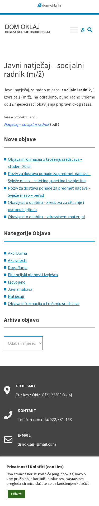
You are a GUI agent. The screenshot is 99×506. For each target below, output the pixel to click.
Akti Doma (17, 253)
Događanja (17, 267)
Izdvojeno (17, 282)
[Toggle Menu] (74, 29)
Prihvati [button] (16, 494)
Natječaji (16, 296)
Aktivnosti (17, 260)
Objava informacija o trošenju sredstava (43, 303)
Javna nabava (20, 289)
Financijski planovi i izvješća (33, 274)
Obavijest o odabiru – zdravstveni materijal (46, 216)
